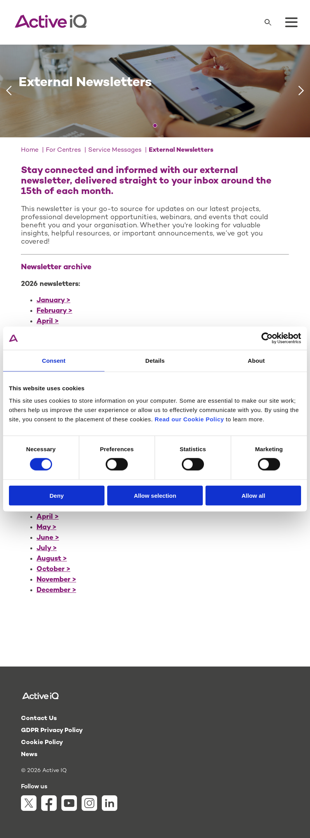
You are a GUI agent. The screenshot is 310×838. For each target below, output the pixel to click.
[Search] (268, 22)
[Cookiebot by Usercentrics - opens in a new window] (267, 338)
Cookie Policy (42, 742)
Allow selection (155, 495)
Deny (56, 495)
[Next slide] (301, 90)
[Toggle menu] (291, 22)
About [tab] (256, 360)
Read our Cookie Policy (189, 419)
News (29, 754)
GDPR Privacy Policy (52, 730)
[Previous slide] (9, 90)
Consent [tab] (54, 360)
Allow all (253, 495)
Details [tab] (155, 360)
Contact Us (39, 718)
